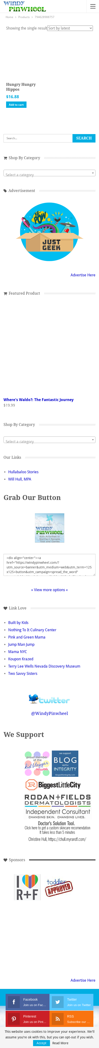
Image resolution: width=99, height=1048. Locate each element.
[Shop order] (70, 28)
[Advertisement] (27, 919)
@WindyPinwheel (49, 713)
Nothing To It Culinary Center (32, 630)
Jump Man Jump (21, 644)
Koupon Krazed (20, 659)
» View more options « (49, 590)
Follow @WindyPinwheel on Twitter (49, 696)
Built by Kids (18, 622)
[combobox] (49, 173)
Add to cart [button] (16, 104)
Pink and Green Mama (27, 637)
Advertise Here (83, 275)
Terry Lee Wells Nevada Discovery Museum (44, 666)
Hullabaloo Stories (23, 472)
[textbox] (49, 175)
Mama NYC (17, 652)
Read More (60, 1043)
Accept (41, 1043)
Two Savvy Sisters (22, 673)
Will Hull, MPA (19, 479)
